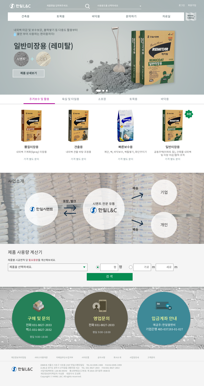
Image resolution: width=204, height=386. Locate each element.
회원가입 (192, 5)
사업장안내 (134, 358)
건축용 (25, 16)
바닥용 (96, 16)
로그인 (182, 5)
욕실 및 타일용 (70, 99)
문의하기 (131, 16)
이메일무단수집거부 (64, 358)
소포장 (102, 99)
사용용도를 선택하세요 (107, 6)
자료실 (166, 16)
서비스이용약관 (41, 358)
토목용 (61, 16)
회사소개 (117, 358)
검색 (109, 277)
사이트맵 (85, 358)
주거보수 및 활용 (39, 99)
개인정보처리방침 (18, 358)
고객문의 (151, 358)
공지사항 (101, 358)
